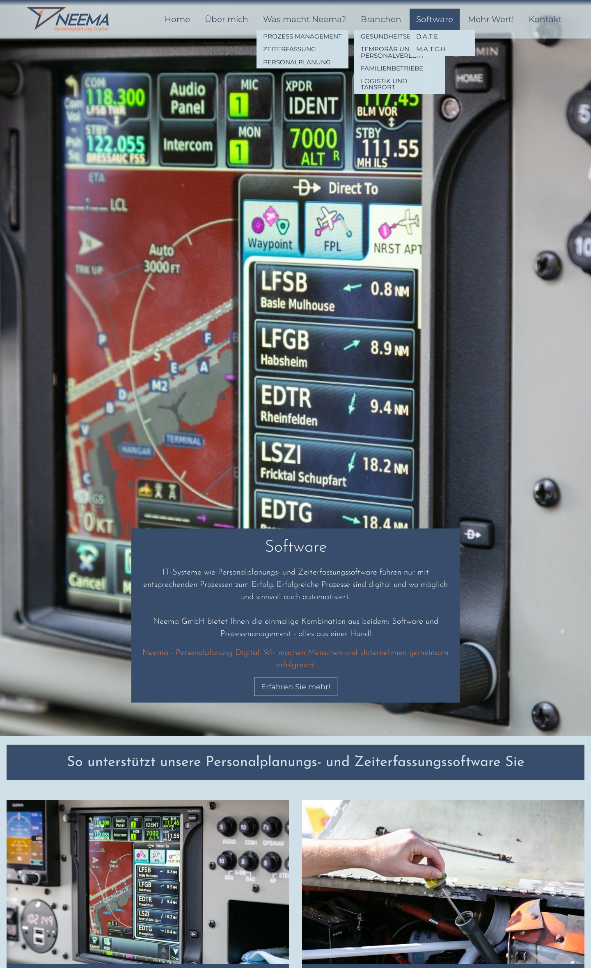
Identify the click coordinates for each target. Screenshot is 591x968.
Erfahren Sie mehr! (295, 686)
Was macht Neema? (304, 19)
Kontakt (545, 19)
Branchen (381, 19)
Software (434, 19)
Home (177, 19)
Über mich (226, 19)
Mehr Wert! (491, 19)
